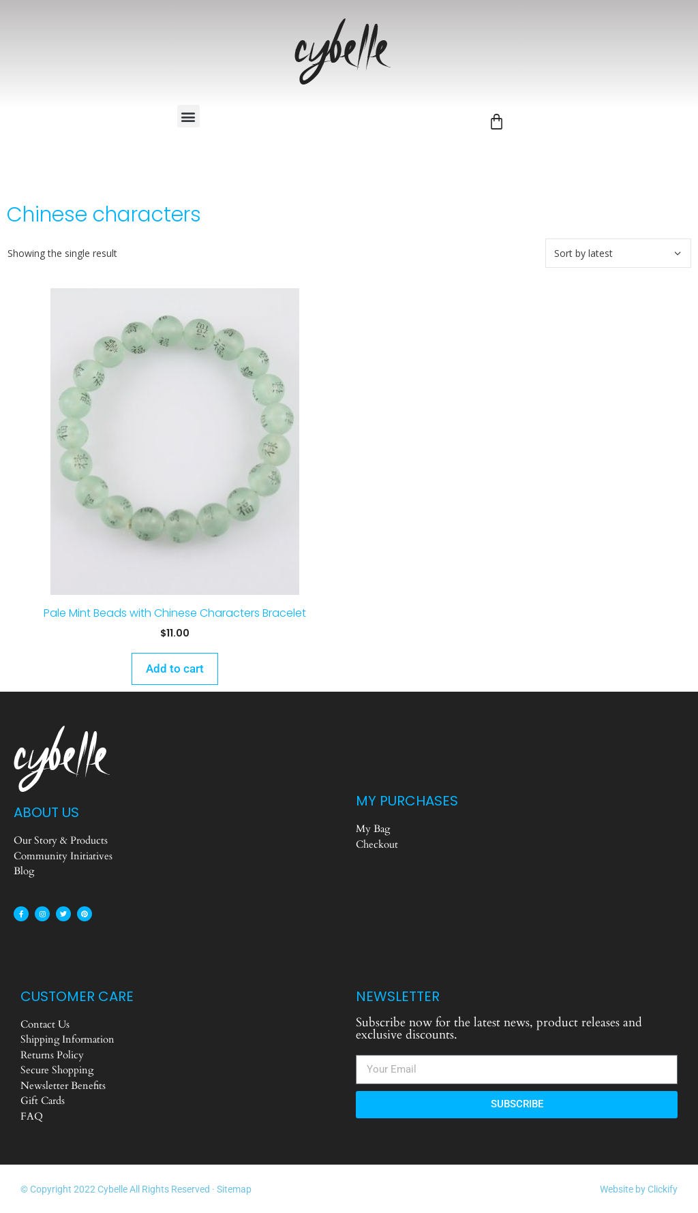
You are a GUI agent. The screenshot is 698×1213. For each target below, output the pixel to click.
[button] (188, 116)
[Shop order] (618, 253)
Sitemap (234, 1189)
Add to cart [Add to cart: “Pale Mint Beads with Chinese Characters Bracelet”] (175, 668)
